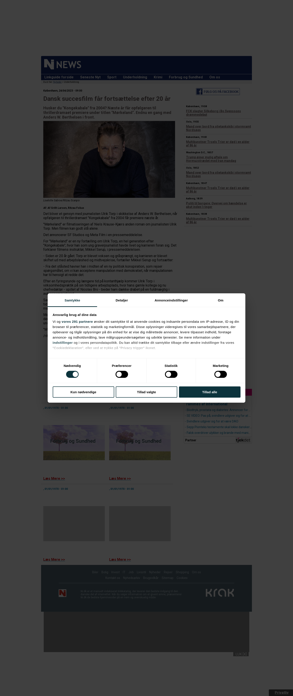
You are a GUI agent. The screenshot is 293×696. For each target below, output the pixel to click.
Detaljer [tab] (122, 300)
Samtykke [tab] (72, 300)
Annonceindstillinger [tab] (171, 300)
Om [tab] (220, 300)
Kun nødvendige (83, 392)
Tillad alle (209, 392)
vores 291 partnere (77, 321)
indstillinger (63, 342)
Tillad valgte (146, 392)
